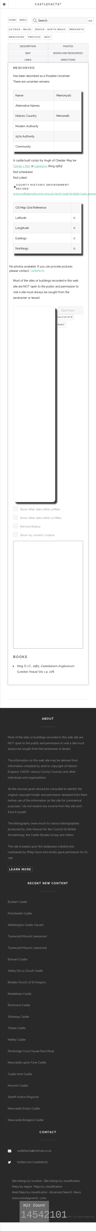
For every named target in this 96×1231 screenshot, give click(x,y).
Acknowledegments (25, 1198)
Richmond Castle (19, 1005)
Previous (34, 37)
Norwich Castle (18, 1085)
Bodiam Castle (17, 901)
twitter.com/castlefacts (32, 1162)
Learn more (20, 869)
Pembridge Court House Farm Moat (31, 1051)
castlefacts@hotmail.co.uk (34, 1150)
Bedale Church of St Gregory (27, 982)
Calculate (64, 317)
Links (43, 1198)
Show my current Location (37, 535)
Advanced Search (60, 1192)
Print (60, 324)
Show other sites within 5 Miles (40, 509)
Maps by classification (48, 1186)
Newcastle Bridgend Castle (25, 1120)
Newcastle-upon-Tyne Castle (27, 1062)
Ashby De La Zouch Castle (25, 970)
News (77, 1192)
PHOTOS (68, 46)
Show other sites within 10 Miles (40, 518)
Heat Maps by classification (29, 1192)
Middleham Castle (19, 993)
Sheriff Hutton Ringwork (23, 1097)
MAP (27, 53)
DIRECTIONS (68, 60)
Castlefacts (37, 270)
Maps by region (22, 1186)
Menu (23, 20)
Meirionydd (16, 37)
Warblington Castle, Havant (25, 925)
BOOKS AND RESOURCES (68, 53)
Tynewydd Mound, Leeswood (27, 936)
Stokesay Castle (18, 1016)
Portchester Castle (20, 913)
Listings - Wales (20, 29)
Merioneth (76, 29)
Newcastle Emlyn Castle (24, 1108)
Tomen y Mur (21, 166)
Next (47, 37)
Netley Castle (16, 1039)
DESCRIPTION (28, 46)
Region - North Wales (50, 29)
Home (12, 20)
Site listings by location (27, 1180)
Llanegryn (40, 166)
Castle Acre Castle (20, 1074)
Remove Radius (30, 526)
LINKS (27, 60)
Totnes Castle (16, 1028)
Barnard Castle (17, 959)
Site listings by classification (62, 1180)
